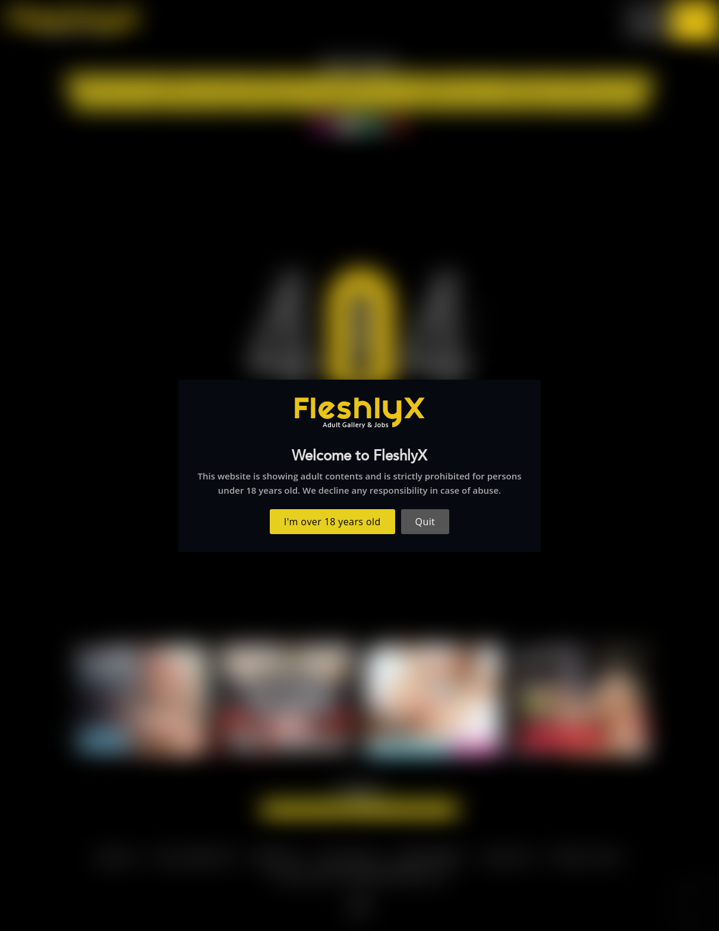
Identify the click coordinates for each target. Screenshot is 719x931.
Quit (425, 521)
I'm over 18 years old (332, 521)
